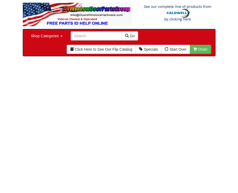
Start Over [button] (176, 49)
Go (130, 36)
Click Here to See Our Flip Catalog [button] (101, 49)
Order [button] (200, 49)
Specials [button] (148, 49)
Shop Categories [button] (47, 36)
